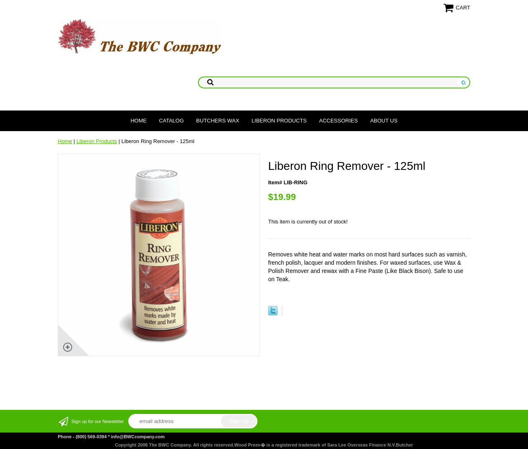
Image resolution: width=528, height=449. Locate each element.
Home (138, 121)
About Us (383, 121)
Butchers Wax (217, 121)
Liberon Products (279, 121)
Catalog (171, 121)
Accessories (338, 121)
